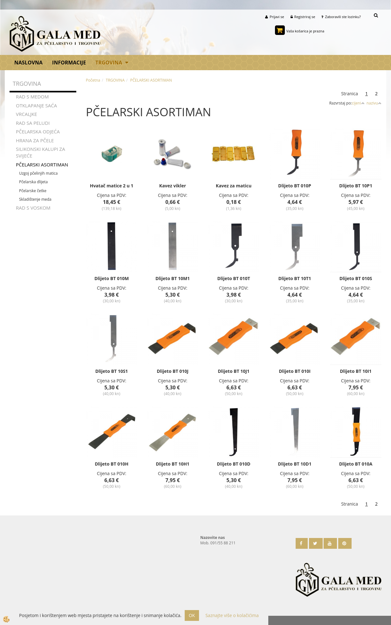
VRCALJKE (26, 115)
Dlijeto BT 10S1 (111, 372)
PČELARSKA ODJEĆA (38, 132)
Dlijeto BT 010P (294, 186)
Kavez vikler (172, 186)
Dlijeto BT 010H (111, 464)
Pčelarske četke (32, 191)
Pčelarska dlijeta (33, 182)
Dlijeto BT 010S (356, 279)
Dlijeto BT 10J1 (234, 372)
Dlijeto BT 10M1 (172, 279)
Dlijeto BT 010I (295, 372)
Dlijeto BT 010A (356, 464)
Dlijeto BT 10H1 (172, 464)
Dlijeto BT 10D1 (294, 464)
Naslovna (28, 62)
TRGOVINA (108, 62)
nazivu (374, 103)
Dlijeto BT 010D (233, 464)
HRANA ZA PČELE (35, 141)
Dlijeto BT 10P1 (355, 186)
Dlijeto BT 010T (233, 279)
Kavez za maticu (233, 186)
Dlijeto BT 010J (173, 372)
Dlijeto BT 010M (111, 279)
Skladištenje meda (35, 200)
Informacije (69, 62)
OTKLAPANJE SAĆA (36, 106)
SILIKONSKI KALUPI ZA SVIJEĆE (40, 152)
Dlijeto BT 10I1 (356, 372)
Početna (93, 81)
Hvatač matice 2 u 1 (112, 186)
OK (192, 615)
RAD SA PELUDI (33, 123)
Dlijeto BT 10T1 (294, 279)
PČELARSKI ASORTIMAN (42, 165)
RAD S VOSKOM (33, 208)
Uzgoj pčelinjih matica (38, 174)
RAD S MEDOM (32, 97)
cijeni (358, 103)
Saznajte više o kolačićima (231, 615)
